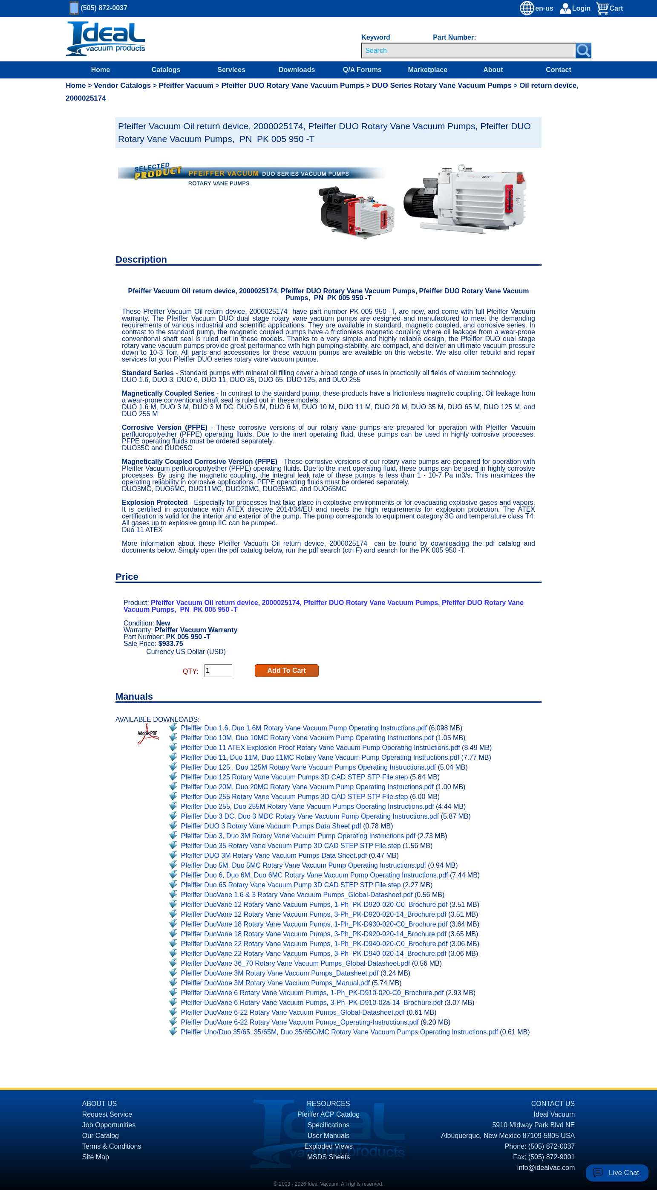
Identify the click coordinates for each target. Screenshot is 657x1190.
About (493, 69)
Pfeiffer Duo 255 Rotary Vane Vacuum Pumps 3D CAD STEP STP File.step (294, 796)
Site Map (95, 1157)
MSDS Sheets (328, 1157)
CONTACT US (553, 1103)
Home (100, 69)
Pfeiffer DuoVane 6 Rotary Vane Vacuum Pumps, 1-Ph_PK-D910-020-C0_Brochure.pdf (312, 992)
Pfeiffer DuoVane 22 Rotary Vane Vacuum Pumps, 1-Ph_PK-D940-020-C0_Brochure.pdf (314, 943)
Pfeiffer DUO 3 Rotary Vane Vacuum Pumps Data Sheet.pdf (271, 826)
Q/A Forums (362, 69)
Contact (558, 69)
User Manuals (329, 1135)
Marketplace (428, 69)
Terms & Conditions (111, 1146)
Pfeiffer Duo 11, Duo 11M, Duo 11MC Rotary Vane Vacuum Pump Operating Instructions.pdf (320, 757)
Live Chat (624, 1173)
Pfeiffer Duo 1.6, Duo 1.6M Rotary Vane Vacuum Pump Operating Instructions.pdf (304, 728)
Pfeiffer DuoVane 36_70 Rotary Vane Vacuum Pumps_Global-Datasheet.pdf (295, 963)
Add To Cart (287, 670)
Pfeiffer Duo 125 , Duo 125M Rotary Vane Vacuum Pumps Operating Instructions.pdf (308, 767)
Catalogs (166, 69)
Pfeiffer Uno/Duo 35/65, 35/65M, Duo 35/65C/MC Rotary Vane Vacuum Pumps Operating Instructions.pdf (339, 1032)
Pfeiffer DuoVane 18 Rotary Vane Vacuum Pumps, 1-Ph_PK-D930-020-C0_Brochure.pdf (314, 924)
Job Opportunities (108, 1125)
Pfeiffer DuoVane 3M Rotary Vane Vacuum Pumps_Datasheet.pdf (280, 973)
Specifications (329, 1125)
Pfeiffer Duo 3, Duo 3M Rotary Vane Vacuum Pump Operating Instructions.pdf (298, 836)
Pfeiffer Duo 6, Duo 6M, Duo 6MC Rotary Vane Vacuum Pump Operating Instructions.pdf (314, 875)
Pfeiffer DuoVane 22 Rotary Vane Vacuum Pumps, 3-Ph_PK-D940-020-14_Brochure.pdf (314, 953)
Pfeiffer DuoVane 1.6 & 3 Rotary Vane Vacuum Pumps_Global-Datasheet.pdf (297, 894)
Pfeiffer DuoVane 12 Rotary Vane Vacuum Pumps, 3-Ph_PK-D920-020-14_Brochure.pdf (314, 914)
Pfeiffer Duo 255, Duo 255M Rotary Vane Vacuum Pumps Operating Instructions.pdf (307, 806)
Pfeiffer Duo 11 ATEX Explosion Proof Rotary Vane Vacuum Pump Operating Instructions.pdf (320, 747)
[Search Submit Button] (583, 50)
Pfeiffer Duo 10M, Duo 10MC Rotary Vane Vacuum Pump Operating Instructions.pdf (307, 737)
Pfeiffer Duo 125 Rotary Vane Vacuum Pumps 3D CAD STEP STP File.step (294, 777)
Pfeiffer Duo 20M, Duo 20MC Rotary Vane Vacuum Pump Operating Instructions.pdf (307, 786)
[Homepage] (106, 39)
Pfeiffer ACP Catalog (328, 1114)
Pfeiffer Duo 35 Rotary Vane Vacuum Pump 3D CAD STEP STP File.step (291, 845)
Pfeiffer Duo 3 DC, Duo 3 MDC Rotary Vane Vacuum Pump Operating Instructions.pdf (310, 816)
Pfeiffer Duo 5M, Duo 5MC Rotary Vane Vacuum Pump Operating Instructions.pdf (303, 865)
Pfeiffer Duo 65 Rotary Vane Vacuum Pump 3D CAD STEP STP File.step (291, 885)
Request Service (107, 1114)
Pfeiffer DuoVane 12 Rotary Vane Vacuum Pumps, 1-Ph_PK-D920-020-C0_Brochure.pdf (314, 904)
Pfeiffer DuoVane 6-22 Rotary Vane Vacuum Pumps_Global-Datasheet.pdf (293, 1012)
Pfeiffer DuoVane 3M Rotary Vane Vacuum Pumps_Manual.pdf (275, 983)
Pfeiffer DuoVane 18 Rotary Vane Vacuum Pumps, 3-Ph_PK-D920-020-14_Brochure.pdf (314, 934)
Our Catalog (100, 1135)
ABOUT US (99, 1103)
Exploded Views (328, 1146)
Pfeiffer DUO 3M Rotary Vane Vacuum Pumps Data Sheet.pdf (274, 855)
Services (231, 69)
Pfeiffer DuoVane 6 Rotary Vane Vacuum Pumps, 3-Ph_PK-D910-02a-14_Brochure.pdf (312, 1002)
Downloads (297, 69)
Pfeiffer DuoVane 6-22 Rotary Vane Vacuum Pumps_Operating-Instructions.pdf (300, 1022)
